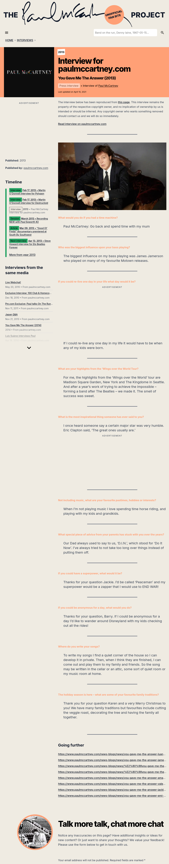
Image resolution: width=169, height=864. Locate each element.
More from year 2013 (22, 254)
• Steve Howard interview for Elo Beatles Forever (30, 244)
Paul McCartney (108, 85)
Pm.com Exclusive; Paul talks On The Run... (29, 303)
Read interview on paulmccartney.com (82, 124)
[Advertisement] (29, 128)
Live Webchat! (13, 282)
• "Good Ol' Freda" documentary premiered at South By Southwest (28, 231)
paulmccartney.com (36, 168)
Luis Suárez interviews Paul (20, 335)
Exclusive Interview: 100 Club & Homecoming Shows (34, 293)
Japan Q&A (11, 314)
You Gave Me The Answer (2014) (23, 325)
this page (124, 102)
